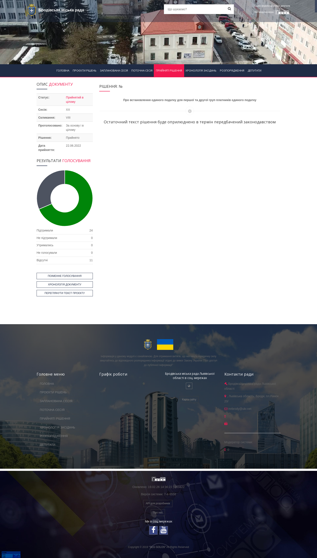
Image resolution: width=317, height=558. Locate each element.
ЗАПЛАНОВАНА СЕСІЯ (114, 70)
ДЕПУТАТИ (254, 70)
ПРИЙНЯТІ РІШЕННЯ (169, 70)
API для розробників (158, 503)
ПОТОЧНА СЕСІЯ (142, 70)
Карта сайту (189, 399)
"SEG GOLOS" (157, 547)
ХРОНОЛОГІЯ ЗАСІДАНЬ (200, 70)
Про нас (158, 512)
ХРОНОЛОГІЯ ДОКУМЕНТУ (64, 284)
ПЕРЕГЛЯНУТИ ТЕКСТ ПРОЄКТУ (64, 293)
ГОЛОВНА (62, 70)
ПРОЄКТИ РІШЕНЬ (84, 70)
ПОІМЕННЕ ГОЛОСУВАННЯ (64, 276)
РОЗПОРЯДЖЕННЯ (232, 70)
